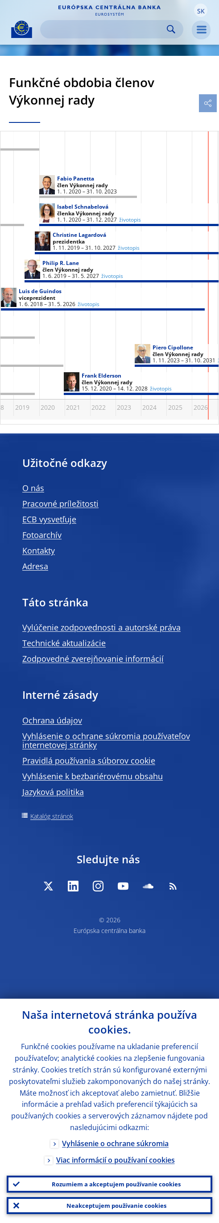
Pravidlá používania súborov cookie (88, 760)
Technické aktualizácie (64, 643)
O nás (33, 488)
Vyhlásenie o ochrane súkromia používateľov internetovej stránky (106, 740)
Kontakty (38, 550)
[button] (200, 10)
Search (171, 29)
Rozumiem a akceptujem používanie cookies (116, 1184)
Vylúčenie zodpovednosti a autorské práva (101, 627)
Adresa (35, 566)
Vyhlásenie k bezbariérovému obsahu (92, 776)
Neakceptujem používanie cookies (116, 1206)
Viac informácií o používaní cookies (115, 1160)
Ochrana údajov (52, 720)
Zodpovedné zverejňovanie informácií (93, 658)
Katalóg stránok (51, 816)
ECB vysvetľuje (49, 519)
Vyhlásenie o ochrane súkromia (115, 1143)
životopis (88, 304)
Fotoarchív (42, 535)
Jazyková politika (53, 791)
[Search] (104, 29)
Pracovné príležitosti (60, 503)
